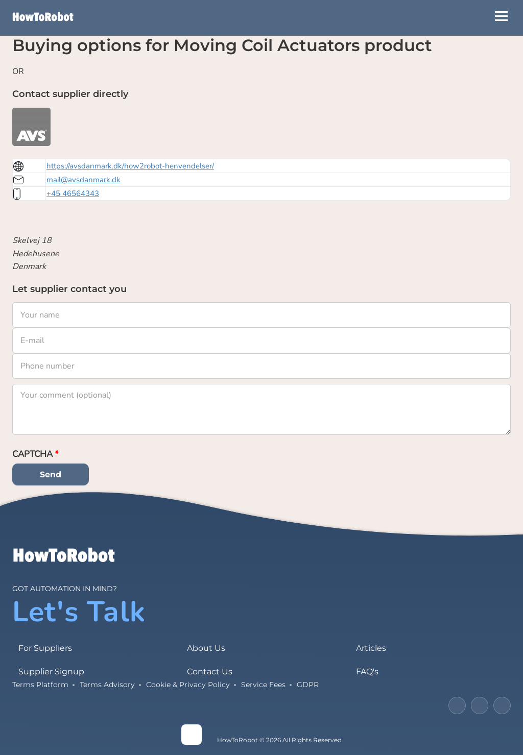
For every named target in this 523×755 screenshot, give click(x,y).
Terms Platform (40, 684)
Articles (371, 648)
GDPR (308, 684)
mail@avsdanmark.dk (83, 180)
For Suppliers (45, 648)
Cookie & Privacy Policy (188, 684)
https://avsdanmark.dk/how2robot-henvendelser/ (130, 166)
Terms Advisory (107, 684)
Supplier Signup (51, 671)
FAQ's (367, 671)
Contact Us (209, 671)
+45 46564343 (72, 193)
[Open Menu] (501, 16)
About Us (206, 648)
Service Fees (263, 684)
